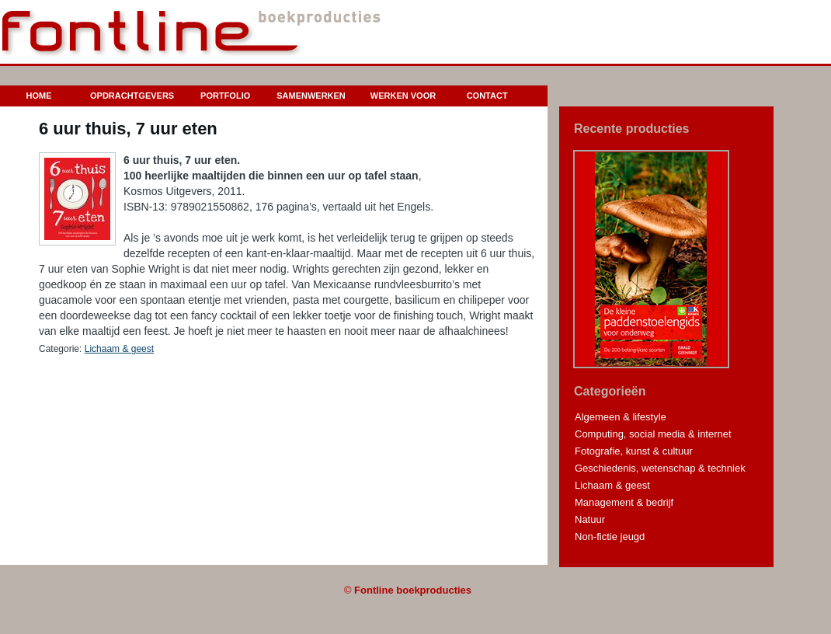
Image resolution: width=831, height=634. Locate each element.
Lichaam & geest (119, 348)
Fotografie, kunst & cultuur (634, 451)
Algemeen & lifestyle (620, 417)
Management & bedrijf (624, 502)
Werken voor (403, 95)
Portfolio (225, 95)
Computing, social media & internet (653, 434)
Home (39, 95)
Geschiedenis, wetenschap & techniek (660, 468)
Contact (487, 95)
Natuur (590, 519)
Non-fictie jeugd (610, 536)
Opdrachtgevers (132, 95)
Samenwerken (311, 95)
